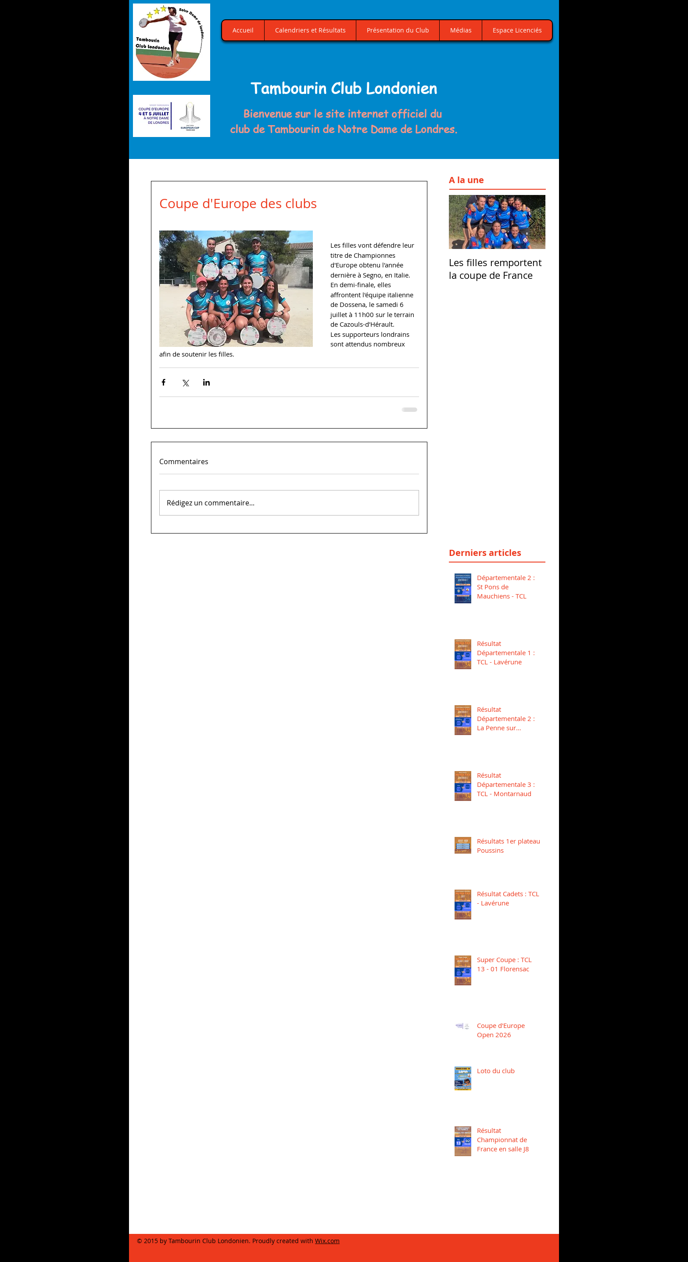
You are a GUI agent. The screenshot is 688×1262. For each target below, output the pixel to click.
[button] (508, 94)
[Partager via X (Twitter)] (185, 382)
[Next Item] (531, 222)
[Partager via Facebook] (163, 382)
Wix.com (327, 1241)
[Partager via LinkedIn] (206, 382)
